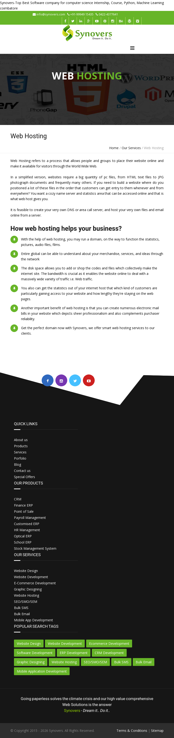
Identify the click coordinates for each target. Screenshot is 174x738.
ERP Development (74, 652)
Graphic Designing (31, 662)
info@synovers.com (50, 14)
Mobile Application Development (42, 671)
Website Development (65, 643)
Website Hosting (64, 662)
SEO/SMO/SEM (95, 662)
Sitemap (157, 730)
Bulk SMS (121, 662)
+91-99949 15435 (81, 14)
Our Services (131, 148)
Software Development (35, 652)
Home (114, 148)
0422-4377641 (107, 14)
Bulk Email (144, 662)
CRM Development (109, 652)
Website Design (29, 643)
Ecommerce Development (109, 643)
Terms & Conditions (131, 730)
